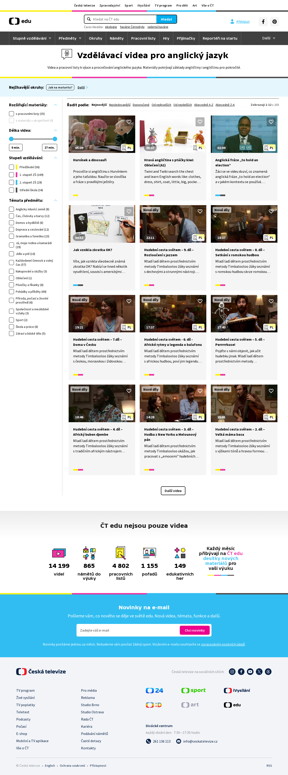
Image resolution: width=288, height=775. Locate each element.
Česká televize (84, 5)
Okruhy (95, 38)
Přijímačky (186, 38)
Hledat (166, 19)
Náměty (117, 38)
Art (195, 5)
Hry (166, 38)
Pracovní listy (143, 38)
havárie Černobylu (132, 27)
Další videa (173, 490)
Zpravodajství (109, 5)
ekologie (111, 27)
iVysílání (143, 5)
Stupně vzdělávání (29, 38)
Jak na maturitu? (60, 87)
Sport (129, 5)
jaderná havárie (158, 27)
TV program (163, 5)
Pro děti (182, 5)
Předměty (67, 38)
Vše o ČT (208, 5)
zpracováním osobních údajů (223, 644)
